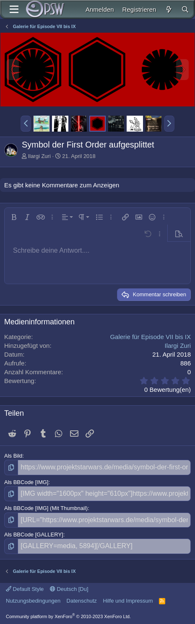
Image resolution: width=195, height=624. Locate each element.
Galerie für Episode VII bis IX (150, 336)
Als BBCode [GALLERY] (33, 534)
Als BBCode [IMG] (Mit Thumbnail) (46, 508)
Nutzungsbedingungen (33, 601)
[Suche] (185, 9)
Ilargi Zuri (39, 156)
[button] (26, 124)
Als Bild (13, 456)
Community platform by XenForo (68, 616)
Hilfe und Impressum (128, 601)
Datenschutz (82, 601)
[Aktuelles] (168, 9)
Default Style (25, 589)
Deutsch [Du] (69, 589)
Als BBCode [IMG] (26, 482)
